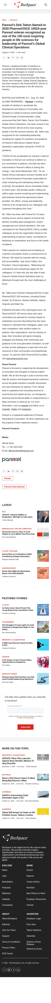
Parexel (29, 102)
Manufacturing (9, 674)
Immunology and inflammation (16, 529)
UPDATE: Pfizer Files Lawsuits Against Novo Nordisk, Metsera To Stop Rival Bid (18, 760)
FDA (4, 512)
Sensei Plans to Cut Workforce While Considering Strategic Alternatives (17, 555)
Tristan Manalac (7, 520)
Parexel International (14, 487)
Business (14, 20)
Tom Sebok (6, 665)
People (7, 478)
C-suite (5, 605)
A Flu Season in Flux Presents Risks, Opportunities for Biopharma (17, 661)
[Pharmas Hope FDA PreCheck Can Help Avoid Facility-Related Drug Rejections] (43, 679)
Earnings (6, 792)
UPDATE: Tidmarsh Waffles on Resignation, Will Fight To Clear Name (17, 516)
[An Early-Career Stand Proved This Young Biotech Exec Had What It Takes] (43, 610)
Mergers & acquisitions (13, 640)
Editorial (6, 775)
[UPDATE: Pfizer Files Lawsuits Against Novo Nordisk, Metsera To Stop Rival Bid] (43, 757)
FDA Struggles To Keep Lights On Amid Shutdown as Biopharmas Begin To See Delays (18, 627)
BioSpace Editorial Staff (10, 559)
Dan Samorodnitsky (9, 537)
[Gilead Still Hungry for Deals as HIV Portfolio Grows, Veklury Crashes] (43, 811)
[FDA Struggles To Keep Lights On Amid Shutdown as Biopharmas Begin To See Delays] (43, 627)
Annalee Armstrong (8, 576)
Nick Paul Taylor (7, 682)
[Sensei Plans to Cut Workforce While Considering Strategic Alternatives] (43, 556)
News (4, 20)
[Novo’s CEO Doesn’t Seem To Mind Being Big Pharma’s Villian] (43, 777)
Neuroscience (9, 568)
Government (8, 622)
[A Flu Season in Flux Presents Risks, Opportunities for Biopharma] (43, 662)
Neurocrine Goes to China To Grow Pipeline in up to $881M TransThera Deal (18, 533)
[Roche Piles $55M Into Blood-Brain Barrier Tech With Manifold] (43, 573)
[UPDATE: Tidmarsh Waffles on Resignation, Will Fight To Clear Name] (43, 516)
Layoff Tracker (9, 551)
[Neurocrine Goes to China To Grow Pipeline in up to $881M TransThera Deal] (43, 533)
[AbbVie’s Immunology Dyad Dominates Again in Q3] (43, 794)
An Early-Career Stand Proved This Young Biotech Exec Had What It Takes (17, 609)
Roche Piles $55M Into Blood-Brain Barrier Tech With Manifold (16, 572)
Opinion (5, 657)
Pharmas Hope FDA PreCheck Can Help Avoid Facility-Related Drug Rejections (18, 678)
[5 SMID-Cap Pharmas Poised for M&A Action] (43, 645)
